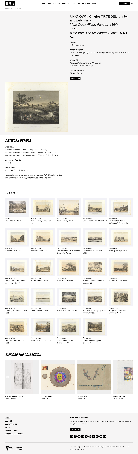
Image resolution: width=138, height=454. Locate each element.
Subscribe (75, 429)
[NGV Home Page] (10, 3)
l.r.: (21, 155)
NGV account (83, 424)
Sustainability (11, 424)
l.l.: (21, 150)
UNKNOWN (78, 16)
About (7, 418)
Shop (94, 3)
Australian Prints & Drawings (16, 170)
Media (7, 427)
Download (75, 78)
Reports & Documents (14, 434)
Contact (8, 421)
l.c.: (21, 153)
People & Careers (12, 431)
